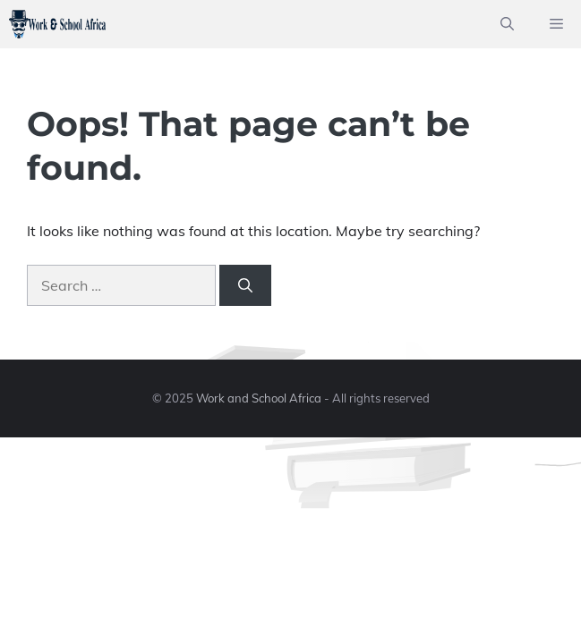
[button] (507, 24)
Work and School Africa (258, 398)
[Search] (245, 285)
